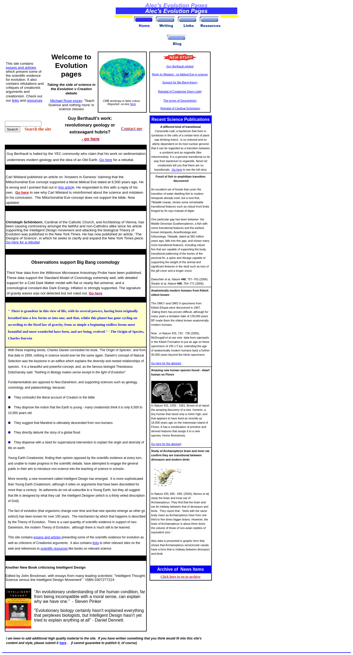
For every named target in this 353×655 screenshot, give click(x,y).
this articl (65, 187)
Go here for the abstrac (166, 444)
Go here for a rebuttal (23, 242)
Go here (176, 169)
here (133, 104)
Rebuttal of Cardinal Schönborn (180, 108)
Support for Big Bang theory (179, 82)
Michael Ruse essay (66, 101)
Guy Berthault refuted (179, 66)
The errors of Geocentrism (179, 100)
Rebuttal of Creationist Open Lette (179, 91)
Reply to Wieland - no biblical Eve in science (180, 74)
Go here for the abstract (166, 363)
